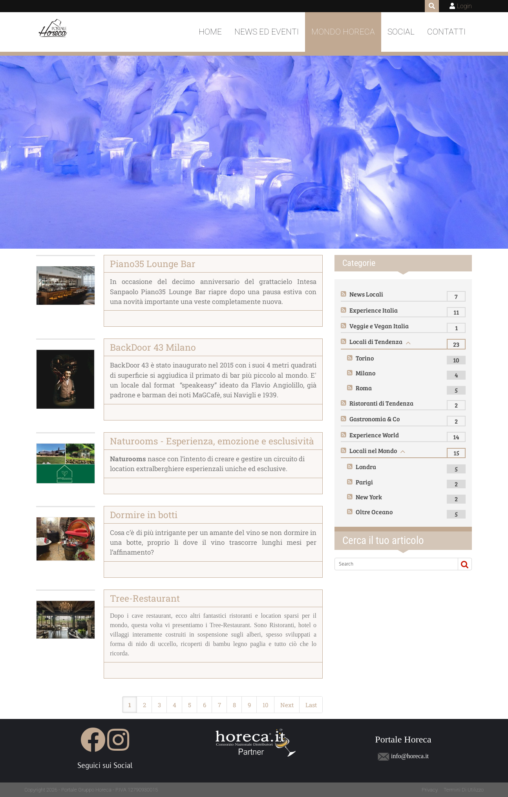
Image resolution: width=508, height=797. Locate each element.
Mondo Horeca (343, 31)
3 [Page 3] (159, 705)
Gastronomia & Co (374, 419)
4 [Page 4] (174, 705)
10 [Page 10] (266, 705)
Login (464, 6)
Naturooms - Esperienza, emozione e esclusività (212, 441)
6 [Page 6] (204, 705)
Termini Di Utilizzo (464, 789)
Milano (365, 373)
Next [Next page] (287, 705)
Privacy (430, 789)
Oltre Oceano (374, 512)
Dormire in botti (143, 514)
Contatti (446, 31)
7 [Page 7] (219, 705)
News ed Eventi (266, 31)
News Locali (366, 294)
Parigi (364, 482)
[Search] (393, 564)
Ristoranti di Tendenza (381, 403)
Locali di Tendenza (375, 341)
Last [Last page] (311, 705)
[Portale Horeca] (55, 32)
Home (210, 31)
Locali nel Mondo (373, 450)
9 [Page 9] (249, 705)
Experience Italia (373, 310)
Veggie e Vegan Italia (379, 326)
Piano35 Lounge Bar (153, 263)
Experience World (374, 435)
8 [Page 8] (234, 705)
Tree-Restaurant (145, 598)
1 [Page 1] (129, 705)
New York (369, 497)
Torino (365, 358)
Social (401, 31)
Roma (364, 388)
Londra (366, 466)
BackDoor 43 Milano (153, 347)
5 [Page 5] (189, 705)
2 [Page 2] (144, 705)
